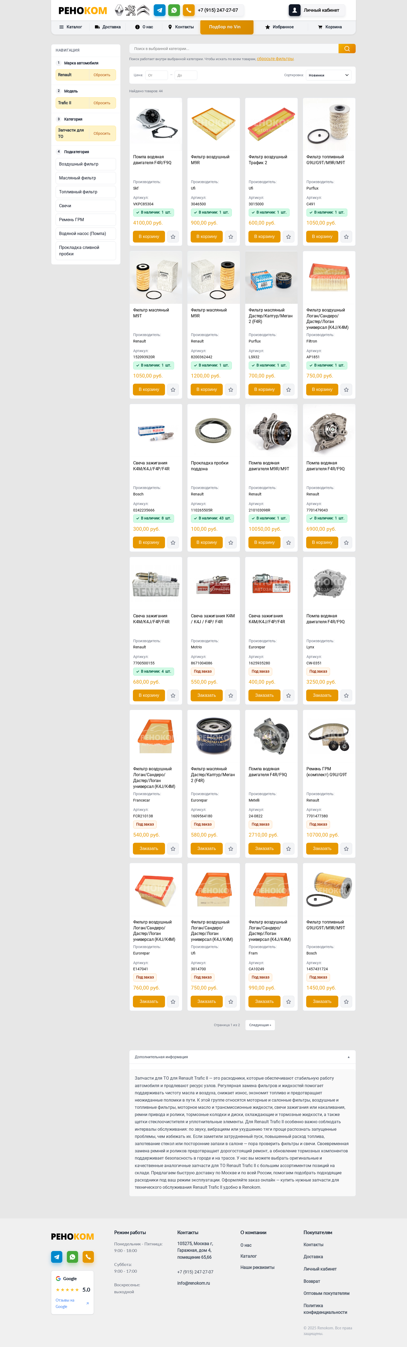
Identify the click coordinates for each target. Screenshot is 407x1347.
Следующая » (260, 1025)
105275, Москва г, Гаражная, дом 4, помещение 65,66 (195, 1250)
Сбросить (102, 75)
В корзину (149, 236)
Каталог (70, 27)
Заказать (206, 695)
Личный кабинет (320, 1269)
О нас (144, 27)
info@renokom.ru (193, 1283)
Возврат (312, 1281)
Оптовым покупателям (327, 1293)
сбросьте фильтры (275, 58)
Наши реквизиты (257, 1267)
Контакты (181, 27)
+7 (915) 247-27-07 (195, 1272)
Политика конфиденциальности (325, 1309)
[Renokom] (83, 10)
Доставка (108, 26)
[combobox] (328, 75)
